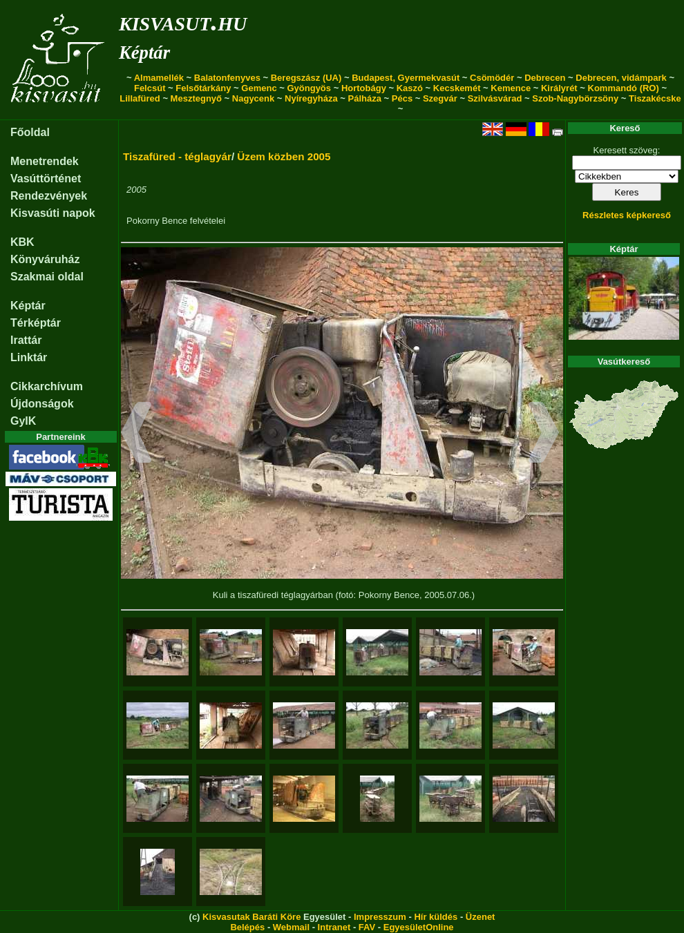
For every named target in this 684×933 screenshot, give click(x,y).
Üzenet (480, 917)
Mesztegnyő (196, 98)
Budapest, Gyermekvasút (405, 78)
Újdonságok (42, 404)
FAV (367, 927)
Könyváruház (44, 259)
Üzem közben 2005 (283, 156)
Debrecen (544, 78)
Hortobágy (363, 88)
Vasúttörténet (45, 178)
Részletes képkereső (626, 215)
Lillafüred (140, 98)
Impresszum (380, 917)
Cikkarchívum (46, 386)
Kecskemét (457, 88)
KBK (22, 242)
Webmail (291, 927)
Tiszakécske (655, 98)
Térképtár (35, 323)
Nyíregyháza (311, 98)
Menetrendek (44, 161)
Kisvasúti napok (52, 213)
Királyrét (559, 88)
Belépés (247, 927)
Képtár (144, 52)
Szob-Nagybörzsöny (575, 98)
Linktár (28, 357)
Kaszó (410, 88)
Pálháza (364, 98)
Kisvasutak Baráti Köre (251, 917)
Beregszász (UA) (306, 78)
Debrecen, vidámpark (621, 78)
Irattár (25, 340)
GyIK (23, 421)
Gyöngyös (309, 88)
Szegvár (440, 98)
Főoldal (30, 132)
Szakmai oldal (47, 276)
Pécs (402, 98)
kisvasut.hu (183, 21)
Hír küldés (435, 917)
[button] (136, 434)
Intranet (334, 927)
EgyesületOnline (418, 927)
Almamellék (159, 78)
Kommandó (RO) (623, 88)
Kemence (511, 88)
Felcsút (150, 88)
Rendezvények (48, 196)
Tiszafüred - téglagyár (177, 156)
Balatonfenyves (227, 78)
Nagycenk (253, 98)
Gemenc (258, 88)
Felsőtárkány (203, 88)
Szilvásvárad (495, 98)
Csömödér (492, 78)
